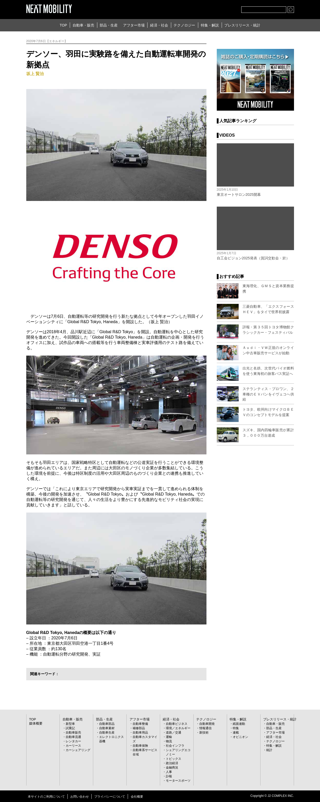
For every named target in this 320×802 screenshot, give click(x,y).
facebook (220, 8)
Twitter (209, 8)
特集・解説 (210, 25)
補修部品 (139, 728)
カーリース (73, 745)
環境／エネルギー (178, 728)
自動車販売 (73, 732)
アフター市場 (134, 25)
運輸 (169, 736)
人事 (169, 771)
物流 (169, 741)
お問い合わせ (79, 796)
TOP (63, 25)
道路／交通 (173, 732)
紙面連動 (239, 723)
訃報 (169, 776)
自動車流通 (73, 736)
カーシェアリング (78, 750)
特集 (236, 728)
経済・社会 (159, 25)
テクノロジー (184, 25)
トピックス (173, 758)
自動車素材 (107, 728)
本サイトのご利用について (46, 796)
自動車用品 (140, 732)
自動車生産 (107, 732)
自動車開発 (207, 723)
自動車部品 (107, 723)
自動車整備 (140, 723)
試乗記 (70, 728)
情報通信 (205, 728)
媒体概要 (35, 723)
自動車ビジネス (176, 723)
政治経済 (172, 763)
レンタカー (73, 741)
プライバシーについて (109, 796)
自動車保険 (140, 745)
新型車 (70, 723)
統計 (269, 750)
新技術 (204, 732)
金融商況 (172, 767)
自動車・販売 (83, 25)
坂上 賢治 (35, 74)
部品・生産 (109, 25)
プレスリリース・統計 (242, 25)
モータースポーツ (178, 780)
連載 (236, 732)
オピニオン (240, 736)
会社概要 (137, 796)
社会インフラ (175, 745)
